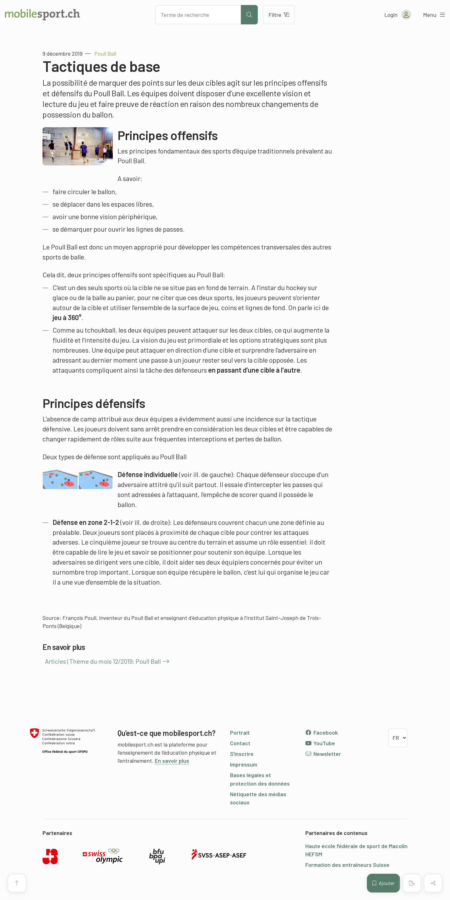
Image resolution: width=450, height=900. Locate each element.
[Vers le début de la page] (17, 883)
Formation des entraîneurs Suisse (347, 864)
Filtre (278, 14)
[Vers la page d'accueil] (42, 14)
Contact (240, 743)
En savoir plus (172, 760)
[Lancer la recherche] (249, 14)
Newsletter (323, 753)
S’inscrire (241, 753)
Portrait (240, 732)
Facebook (321, 732)
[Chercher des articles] (198, 14)
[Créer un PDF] (411, 883)
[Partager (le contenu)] (433, 883)
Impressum (243, 764)
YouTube (320, 743)
